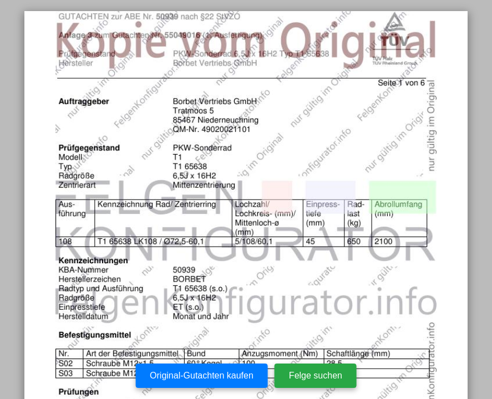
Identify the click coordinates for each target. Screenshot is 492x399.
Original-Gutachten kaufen (201, 375)
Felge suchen (315, 375)
